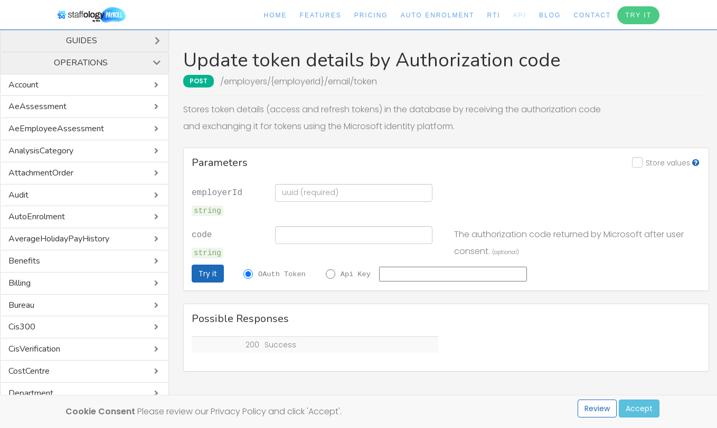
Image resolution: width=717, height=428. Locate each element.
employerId (217, 192)
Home (275, 15)
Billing (19, 283)
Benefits (24, 261)
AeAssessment (37, 106)
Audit (18, 195)
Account (23, 85)
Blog (550, 15)
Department (30, 393)
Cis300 (21, 327)
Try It (638, 15)
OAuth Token (282, 273)
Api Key (356, 273)
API (519, 15)
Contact (592, 15)
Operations (81, 63)
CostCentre (29, 371)
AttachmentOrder (40, 173)
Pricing (371, 15)
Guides (81, 40)
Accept (639, 408)
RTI (493, 15)
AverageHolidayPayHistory (58, 239)
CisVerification (34, 349)
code (202, 234)
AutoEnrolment (36, 216)
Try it (208, 273)
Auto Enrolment (438, 15)
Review (597, 408)
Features (321, 15)
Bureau (21, 305)
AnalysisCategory (40, 151)
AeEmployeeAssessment (56, 128)
